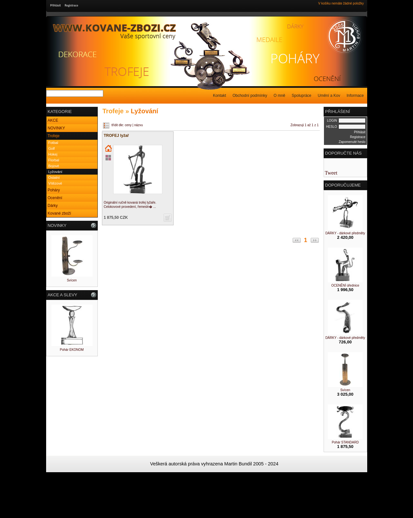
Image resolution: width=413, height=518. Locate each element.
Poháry (54, 190)
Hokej (52, 154)
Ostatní (54, 177)
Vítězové (55, 183)
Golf (51, 148)
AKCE (53, 120)
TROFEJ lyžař (116, 135)
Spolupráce (301, 95)
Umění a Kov (329, 95)
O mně (279, 95)
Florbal (53, 160)
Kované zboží (59, 213)
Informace (355, 95)
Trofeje (54, 136)
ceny (128, 125)
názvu (138, 125)
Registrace (71, 5)
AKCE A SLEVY (62, 294)
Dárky (53, 205)
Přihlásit (55, 5)
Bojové (53, 166)
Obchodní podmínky (250, 95)
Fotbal (53, 143)
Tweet (331, 173)
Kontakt (219, 95)
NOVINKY (56, 128)
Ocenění (55, 198)
